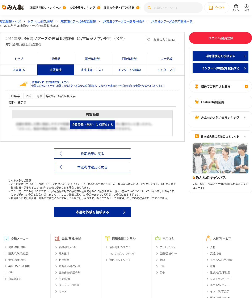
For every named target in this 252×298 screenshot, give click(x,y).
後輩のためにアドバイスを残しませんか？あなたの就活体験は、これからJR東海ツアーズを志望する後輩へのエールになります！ (98, 83)
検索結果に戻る (92, 153)
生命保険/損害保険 (69, 272)
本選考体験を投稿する (92, 211)
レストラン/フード (220, 278)
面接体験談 (129, 58)
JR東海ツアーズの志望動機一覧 (171, 21)
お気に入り (164, 39)
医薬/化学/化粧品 (18, 253)
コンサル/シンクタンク (122, 253)
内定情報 (166, 58)
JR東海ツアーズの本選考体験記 (123, 21)
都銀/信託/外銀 (67, 247)
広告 (162, 272)
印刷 (10, 272)
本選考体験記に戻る (92, 167)
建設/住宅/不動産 (220, 272)
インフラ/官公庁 (219, 291)
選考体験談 (92, 58)
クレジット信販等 (69, 285)
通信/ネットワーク (120, 259)
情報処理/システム (120, 247)
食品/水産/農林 (17, 259)
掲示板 (55, 58)
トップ (18, 58)
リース (63, 291)
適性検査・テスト (92, 70)
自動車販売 (14, 278)
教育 (212, 266)
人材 (212, 247)
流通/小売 (215, 253)
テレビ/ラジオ (168, 247)
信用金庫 (64, 259)
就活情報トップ (10, 21)
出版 (162, 266)
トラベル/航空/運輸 (40, 21)
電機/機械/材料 (17, 247)
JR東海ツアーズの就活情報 (78, 21)
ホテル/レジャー (219, 285)
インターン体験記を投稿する (221, 68)
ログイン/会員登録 (220, 38)
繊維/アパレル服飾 (19, 266)
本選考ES (19, 70)
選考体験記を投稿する (220, 56)
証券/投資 (64, 278)
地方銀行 (64, 253)
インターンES (166, 70)
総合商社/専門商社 (69, 266)
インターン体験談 (129, 70)
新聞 (162, 259)
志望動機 (56, 70)
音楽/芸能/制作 (168, 253)
